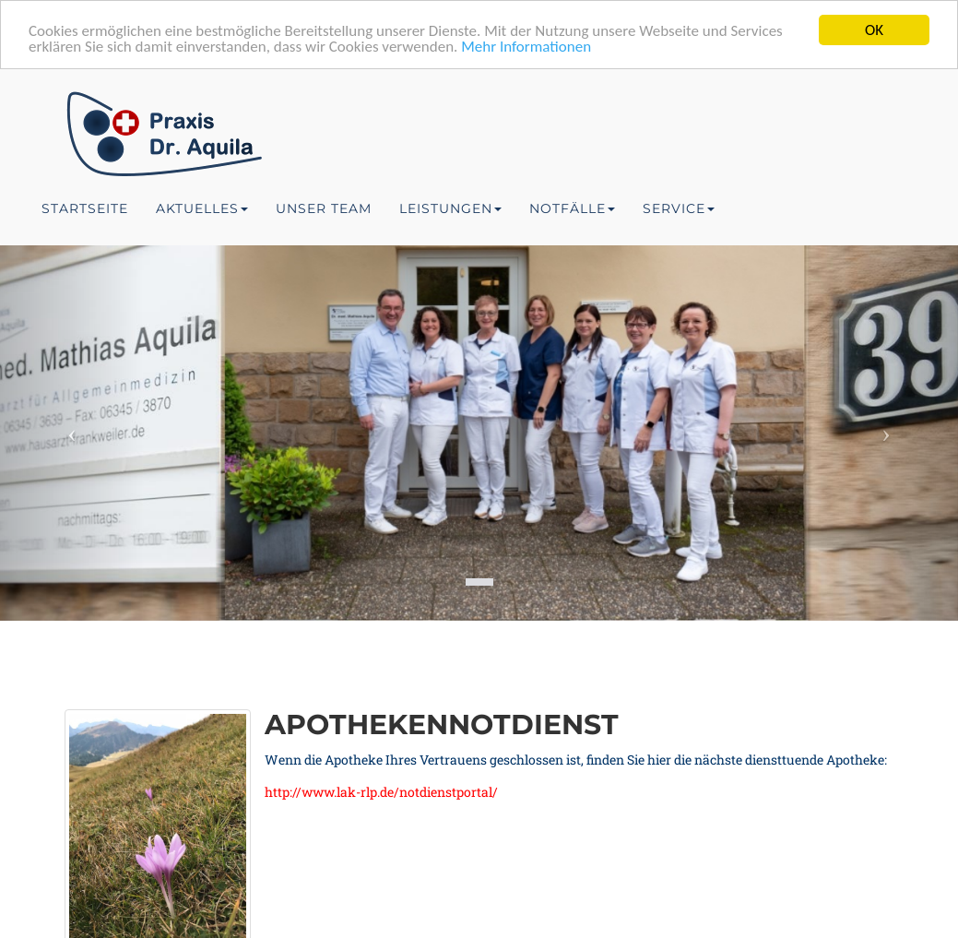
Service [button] (679, 208)
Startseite (84, 208)
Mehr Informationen (526, 46)
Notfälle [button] (572, 208)
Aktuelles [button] (202, 208)
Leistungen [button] (450, 208)
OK (874, 30)
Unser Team (324, 208)
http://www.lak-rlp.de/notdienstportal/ (381, 792)
